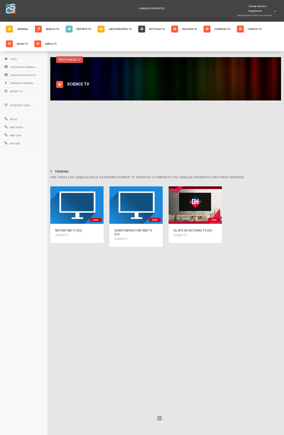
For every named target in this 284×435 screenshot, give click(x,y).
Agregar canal (17, 105)
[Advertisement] (165, 135)
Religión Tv (184, 29)
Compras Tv (217, 29)
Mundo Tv (13, 91)
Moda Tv (17, 43)
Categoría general (20, 67)
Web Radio (13, 127)
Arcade (12, 143)
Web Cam (12, 135)
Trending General (19, 83)
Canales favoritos (151, 8)
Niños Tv (45, 43)
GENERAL (17, 29)
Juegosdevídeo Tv (115, 29)
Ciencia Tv (249, 29)
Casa (10, 58)
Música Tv (47, 29)
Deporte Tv (78, 29)
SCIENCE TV (62, 235)
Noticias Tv (151, 29)
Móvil (11, 119)
